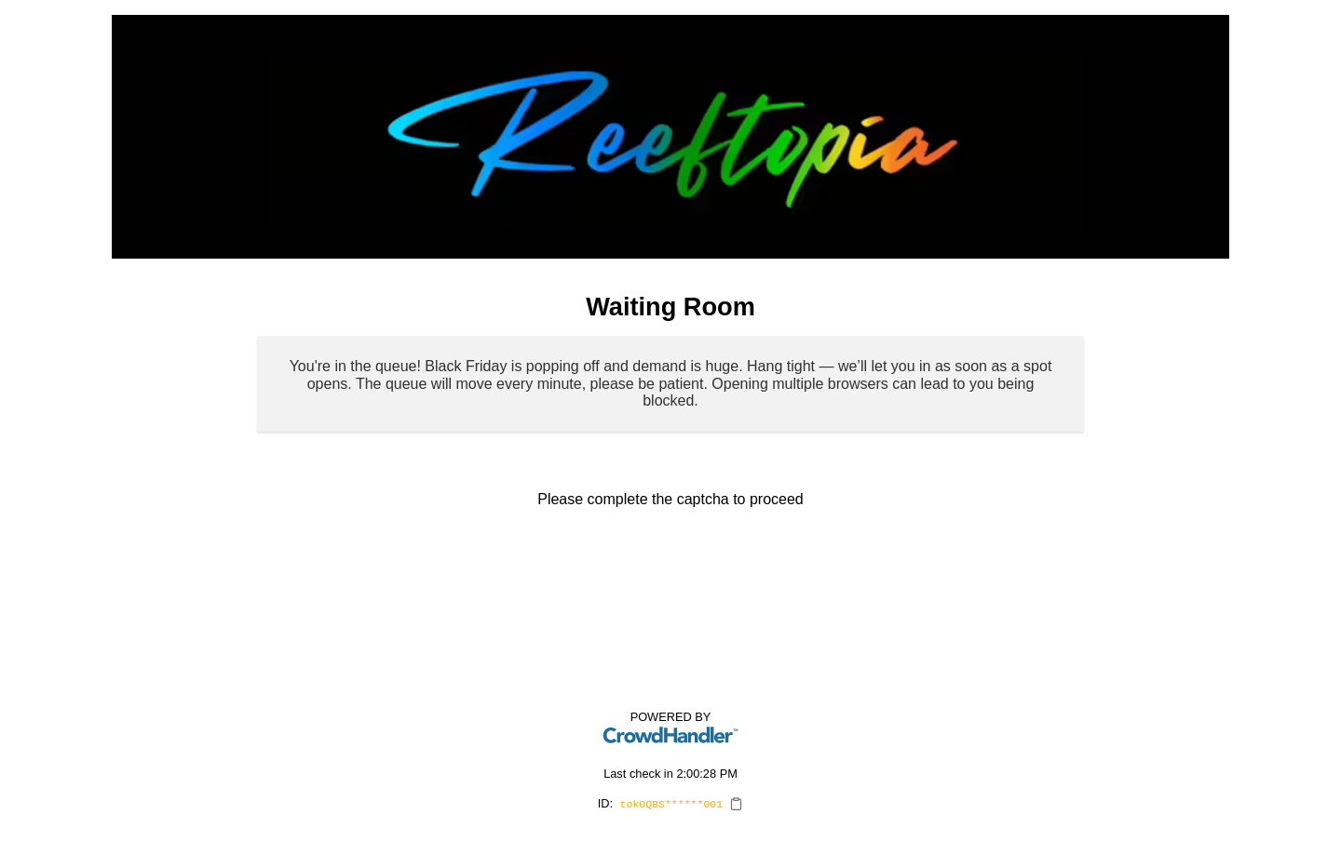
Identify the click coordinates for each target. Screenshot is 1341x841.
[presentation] (670, 560)
